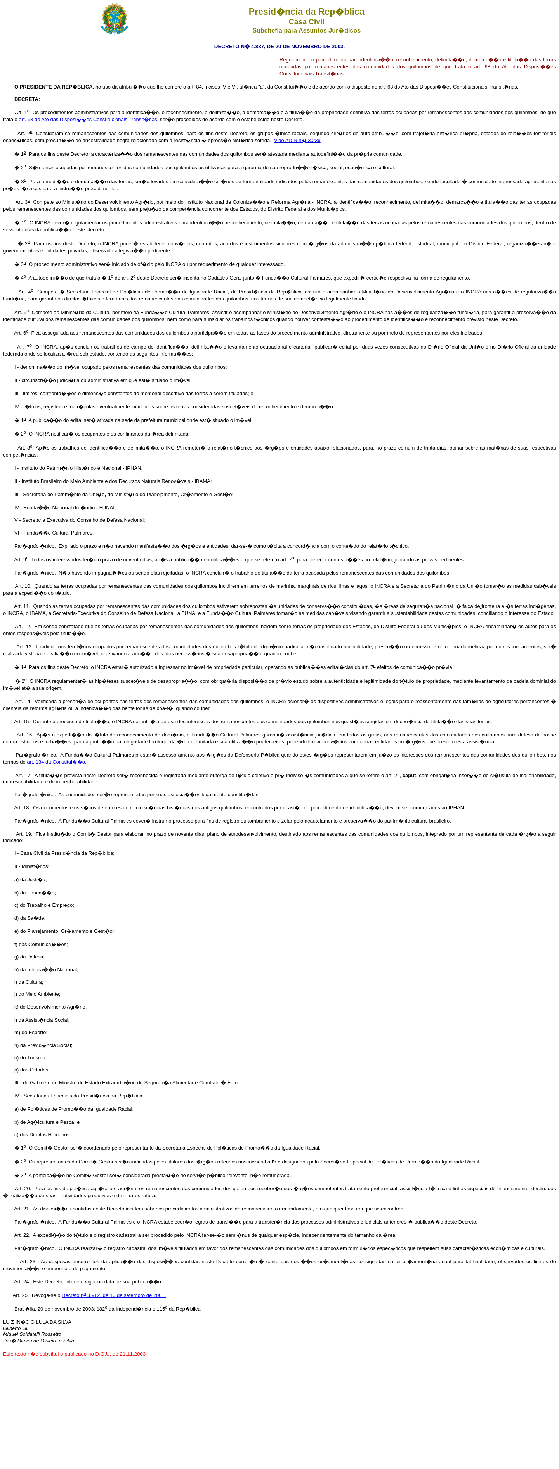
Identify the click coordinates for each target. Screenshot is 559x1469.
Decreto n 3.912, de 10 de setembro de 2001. (114, 1295)
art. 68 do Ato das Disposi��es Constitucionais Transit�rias (88, 119)
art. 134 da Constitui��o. (56, 762)
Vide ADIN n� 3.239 (297, 140)
